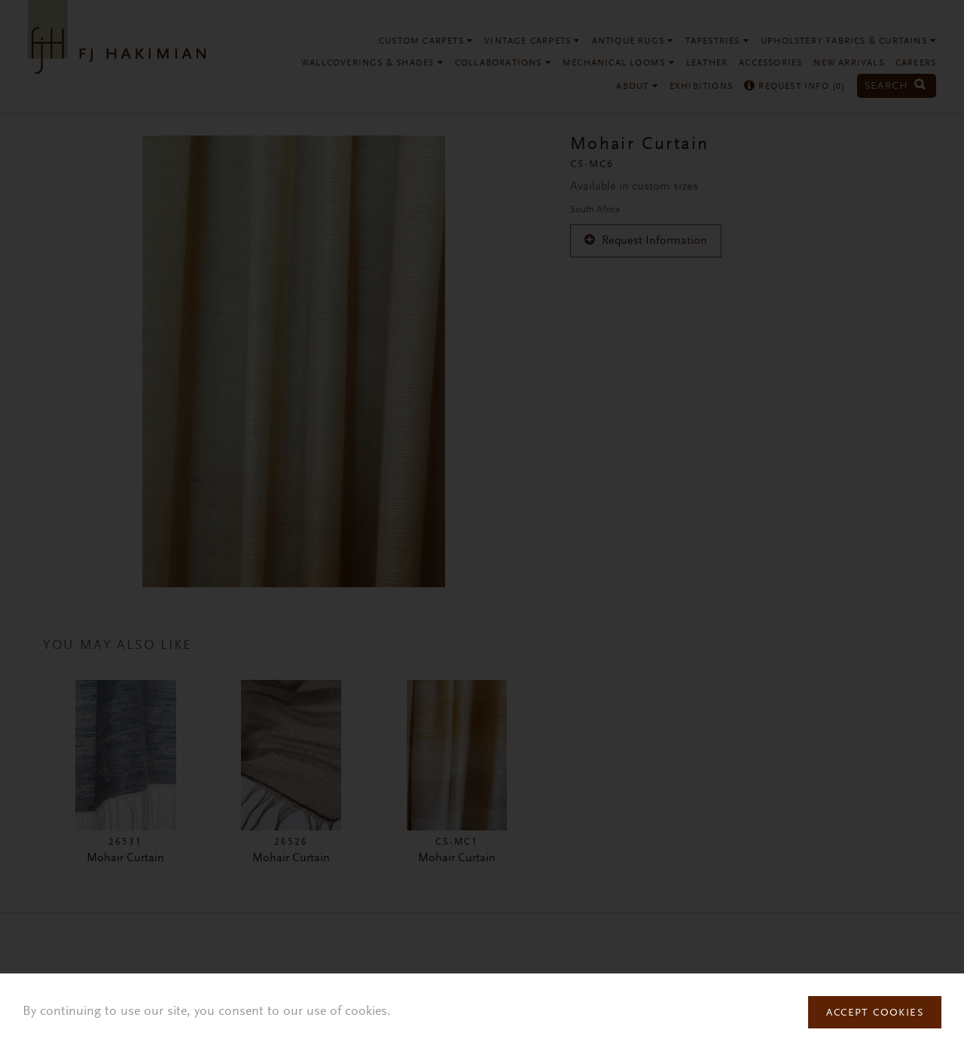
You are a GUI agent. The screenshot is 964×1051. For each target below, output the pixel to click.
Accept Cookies (874, 1013)
